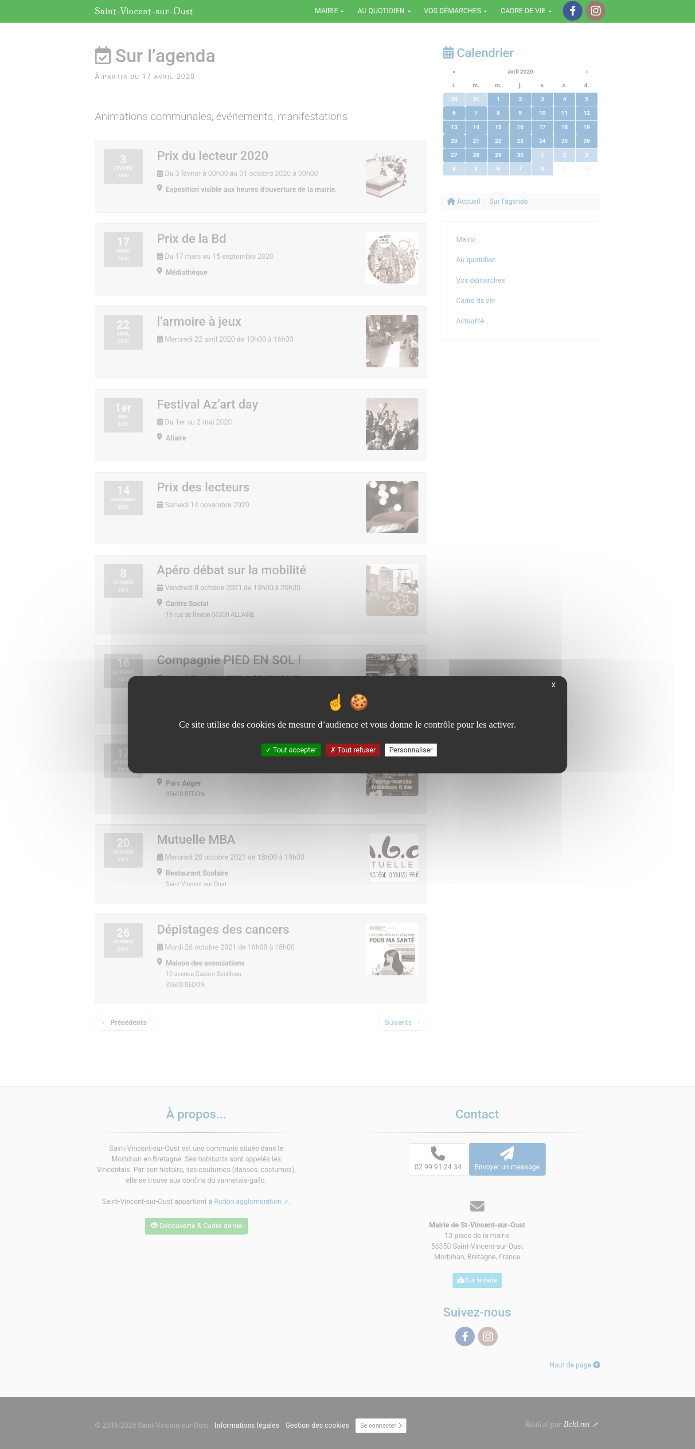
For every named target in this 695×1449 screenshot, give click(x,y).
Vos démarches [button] (456, 11)
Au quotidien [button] (383, 11)
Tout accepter (291, 750)
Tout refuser (353, 750)
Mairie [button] (329, 11)
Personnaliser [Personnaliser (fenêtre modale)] (411, 750)
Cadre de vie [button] (525, 11)
